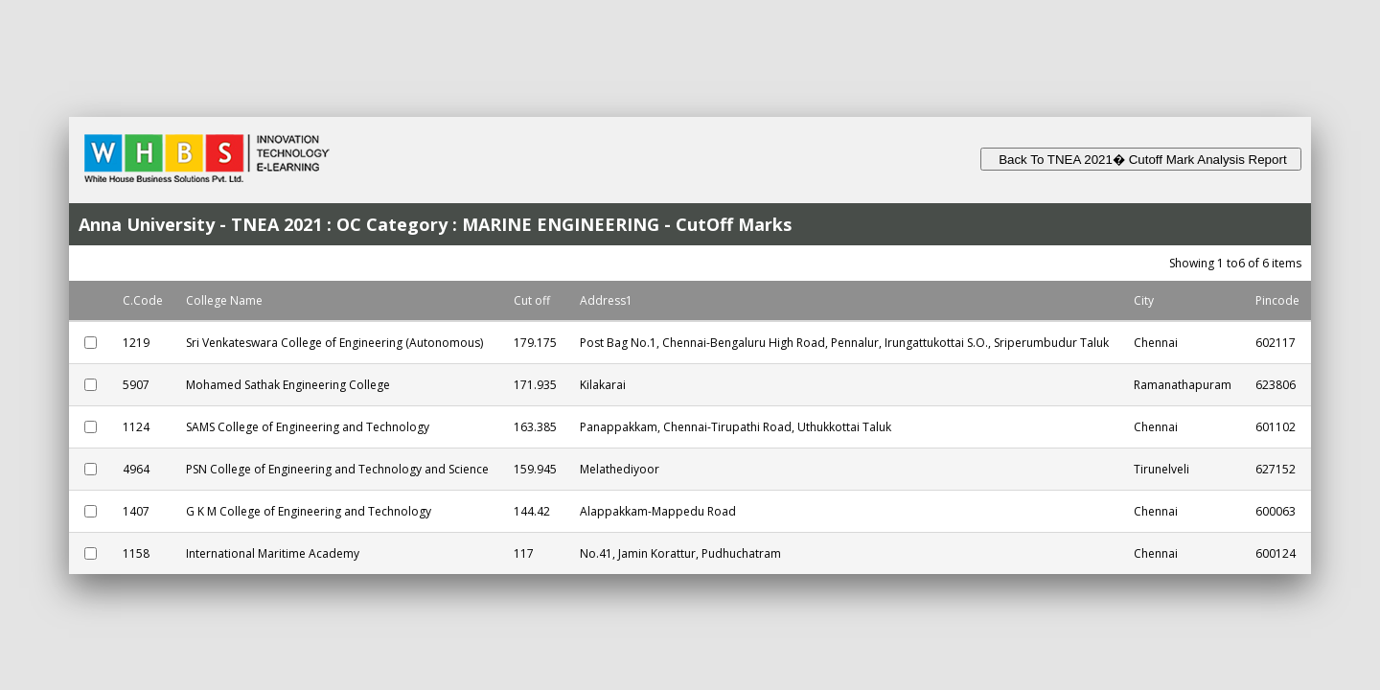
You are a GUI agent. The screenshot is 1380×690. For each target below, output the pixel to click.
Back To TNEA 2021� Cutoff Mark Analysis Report (1141, 159)
